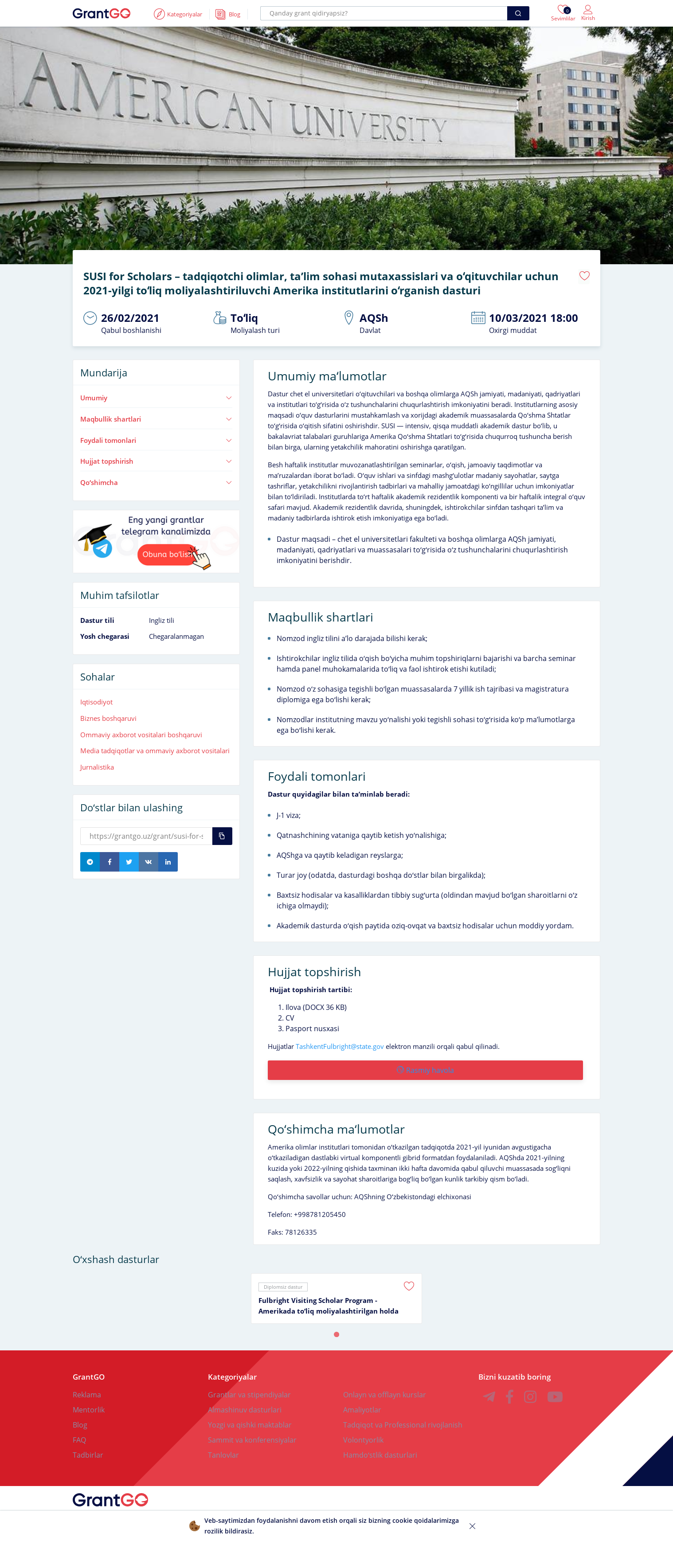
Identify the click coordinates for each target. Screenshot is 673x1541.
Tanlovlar (223, 1449)
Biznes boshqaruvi (108, 715)
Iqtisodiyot (96, 698)
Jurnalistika (97, 763)
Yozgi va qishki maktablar (250, 1419)
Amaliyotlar (362, 1403)
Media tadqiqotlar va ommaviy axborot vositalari (155, 747)
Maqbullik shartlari (156, 415)
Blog (80, 1419)
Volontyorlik (363, 1434)
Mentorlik (89, 1403)
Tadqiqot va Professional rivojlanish (402, 1419)
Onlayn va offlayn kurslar (384, 1388)
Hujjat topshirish (156, 458)
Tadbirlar (88, 1449)
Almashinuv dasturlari (245, 1403)
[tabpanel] (336, 1292)
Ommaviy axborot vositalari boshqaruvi (141, 731)
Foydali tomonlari (156, 437)
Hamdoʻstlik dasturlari (380, 1449)
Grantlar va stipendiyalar (249, 1388)
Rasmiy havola (424, 1067)
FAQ (79, 1434)
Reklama (87, 1388)
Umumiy (156, 394)
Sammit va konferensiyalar (252, 1434)
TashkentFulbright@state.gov (340, 1043)
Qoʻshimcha (156, 479)
